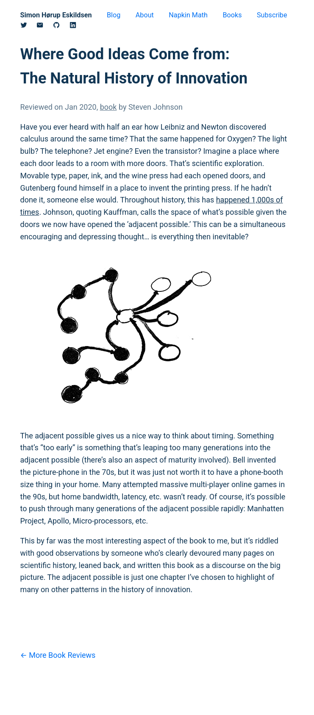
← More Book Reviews (58, 655)
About (145, 15)
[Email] (44, 26)
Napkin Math (188, 15)
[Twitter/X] (28, 26)
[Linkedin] (77, 26)
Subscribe (272, 15)
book (108, 107)
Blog (113, 15)
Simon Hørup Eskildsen (56, 15)
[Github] (61, 26)
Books (232, 15)
